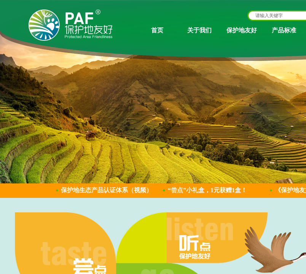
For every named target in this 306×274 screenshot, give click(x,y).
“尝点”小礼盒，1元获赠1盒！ (207, 190)
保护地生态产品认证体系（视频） (106, 190)
